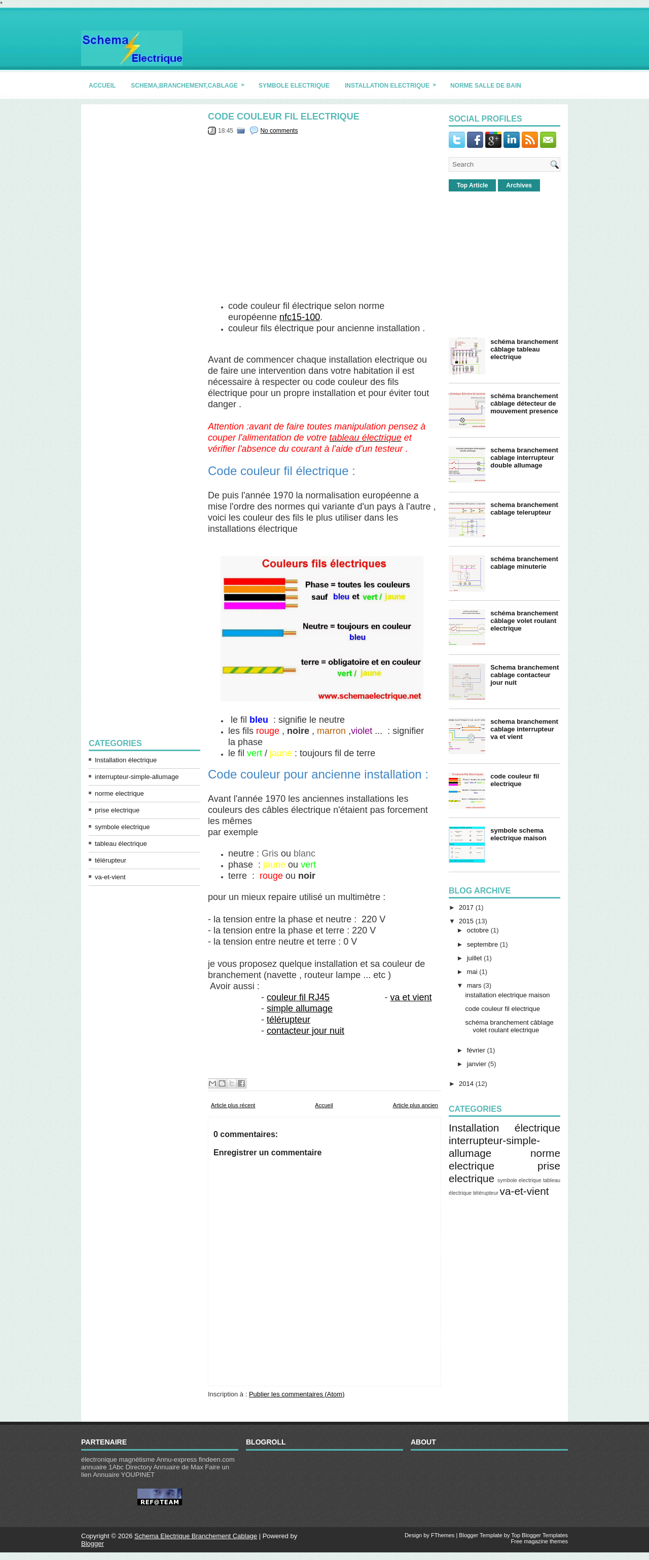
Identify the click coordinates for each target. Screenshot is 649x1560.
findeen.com (217, 1459)
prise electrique (117, 810)
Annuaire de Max (178, 1467)
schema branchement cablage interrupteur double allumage (524, 457)
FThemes (442, 1535)
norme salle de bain (485, 85)
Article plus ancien (415, 1105)
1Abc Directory (130, 1467)
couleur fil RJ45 (298, 997)
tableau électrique (121, 843)
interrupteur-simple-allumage (136, 777)
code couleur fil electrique (283, 116)
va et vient (410, 997)
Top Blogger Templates (539, 1535)
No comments (279, 130)
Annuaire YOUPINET (124, 1474)
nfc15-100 (299, 317)
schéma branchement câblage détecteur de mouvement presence (524, 403)
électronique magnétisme (118, 1459)
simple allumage (300, 1008)
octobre (478, 930)
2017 (466, 907)
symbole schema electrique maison (518, 834)
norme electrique (119, 793)
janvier (476, 1064)
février (476, 1050)
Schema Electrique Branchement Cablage (195, 1536)
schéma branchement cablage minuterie (524, 562)
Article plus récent (233, 1105)
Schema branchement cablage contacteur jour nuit (524, 675)
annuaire (94, 1467)
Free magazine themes (539, 1541)
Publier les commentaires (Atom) (297, 1394)
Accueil (324, 1105)
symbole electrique (294, 85)
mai (472, 972)
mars (474, 985)
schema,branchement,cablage (191, 81)
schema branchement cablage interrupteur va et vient (524, 729)
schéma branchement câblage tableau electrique (524, 349)
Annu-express (176, 1459)
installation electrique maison (507, 995)
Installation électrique (126, 760)
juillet (474, 958)
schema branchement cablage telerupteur (524, 508)
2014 (466, 1083)
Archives (519, 185)
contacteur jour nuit (305, 1031)
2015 (466, 921)
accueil (102, 85)
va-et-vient (110, 877)
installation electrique (394, 81)
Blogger (92, 1543)
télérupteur (110, 860)
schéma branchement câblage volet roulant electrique (524, 620)
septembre (482, 944)
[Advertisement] (144, 264)
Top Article (472, 185)
